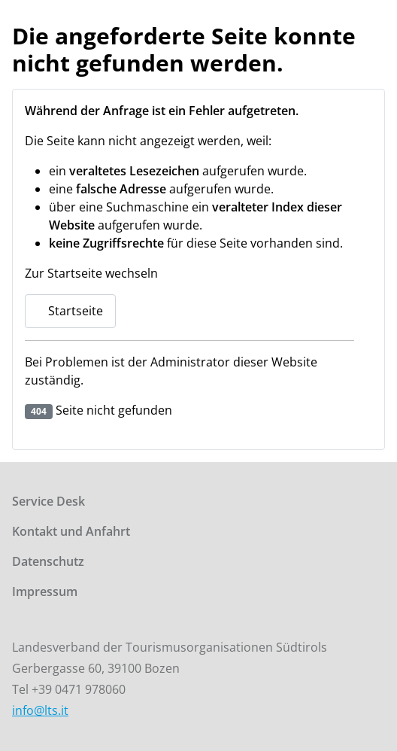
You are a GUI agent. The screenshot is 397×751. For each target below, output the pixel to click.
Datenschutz (48, 561)
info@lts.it (40, 710)
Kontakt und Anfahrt (71, 531)
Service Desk (48, 501)
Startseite (70, 311)
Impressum (44, 591)
